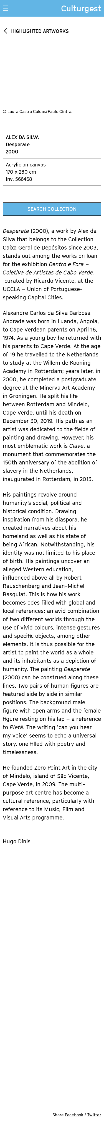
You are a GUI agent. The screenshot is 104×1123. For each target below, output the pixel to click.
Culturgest (81, 8)
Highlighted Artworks (40, 31)
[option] (52, 80)
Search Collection (52, 209)
